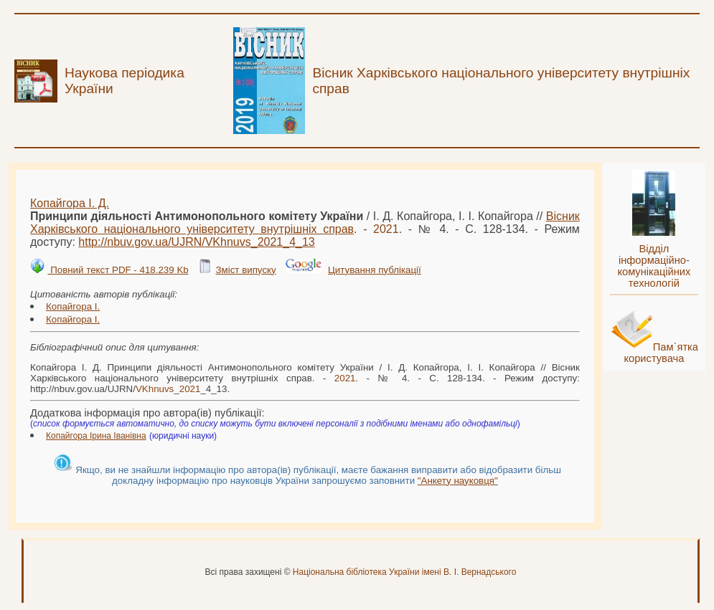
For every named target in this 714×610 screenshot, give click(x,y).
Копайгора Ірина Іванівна (96, 436)
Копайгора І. (73, 306)
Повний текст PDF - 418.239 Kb (117, 270)
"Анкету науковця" (458, 480)
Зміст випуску (245, 270)
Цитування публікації (374, 270)
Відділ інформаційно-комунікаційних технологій (653, 266)
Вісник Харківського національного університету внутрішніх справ (305, 222)
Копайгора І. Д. (69, 203)
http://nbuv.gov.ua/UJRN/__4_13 (196, 242)
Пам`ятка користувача (661, 352)
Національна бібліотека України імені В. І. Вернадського (405, 572)
